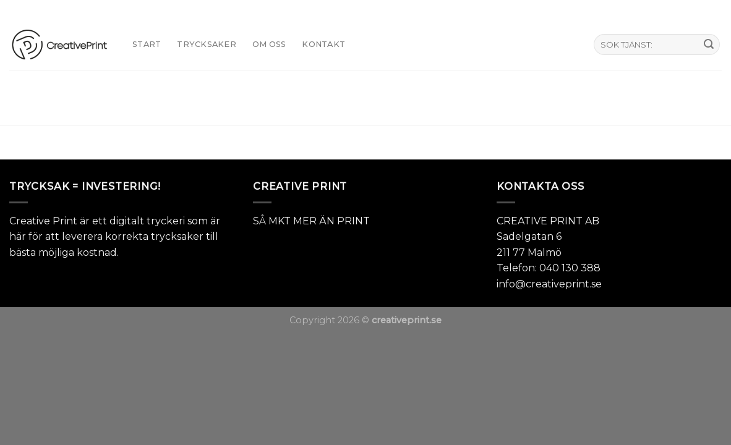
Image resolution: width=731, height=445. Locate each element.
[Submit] (708, 44)
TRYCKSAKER (206, 44)
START (146, 44)
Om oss (269, 44)
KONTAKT (323, 44)
